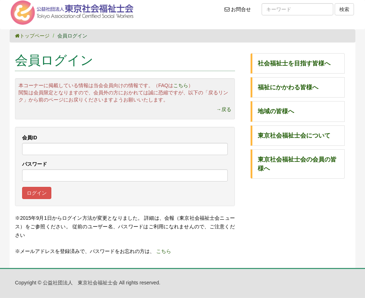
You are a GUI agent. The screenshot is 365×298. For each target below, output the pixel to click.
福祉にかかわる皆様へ (288, 87)
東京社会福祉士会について (294, 135)
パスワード (34, 164)
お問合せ (240, 11)
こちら (180, 85)
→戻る (223, 109)
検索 (344, 9)
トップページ (32, 36)
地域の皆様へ (276, 111)
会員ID (29, 137)
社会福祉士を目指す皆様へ (294, 63)
